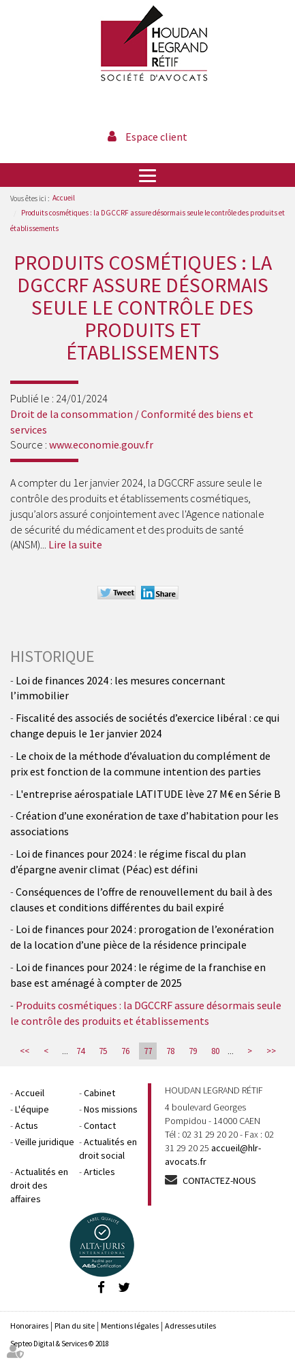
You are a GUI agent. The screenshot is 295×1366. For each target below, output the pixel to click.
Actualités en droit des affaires (39, 1185)
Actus (26, 1125)
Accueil (63, 198)
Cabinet (99, 1093)
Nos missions (111, 1109)
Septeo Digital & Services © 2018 (59, 1343)
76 (125, 1051)
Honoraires (29, 1325)
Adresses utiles (190, 1325)
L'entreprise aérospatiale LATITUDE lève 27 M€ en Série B (148, 794)
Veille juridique (44, 1142)
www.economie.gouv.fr (101, 444)
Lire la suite (75, 544)
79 (193, 1051)
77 (148, 1051)
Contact (100, 1125)
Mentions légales (130, 1325)
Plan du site (75, 1325)
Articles (99, 1172)
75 (103, 1051)
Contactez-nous (219, 1180)
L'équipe (32, 1109)
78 (170, 1051)
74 (80, 1051)
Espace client (156, 136)
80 (215, 1051)
